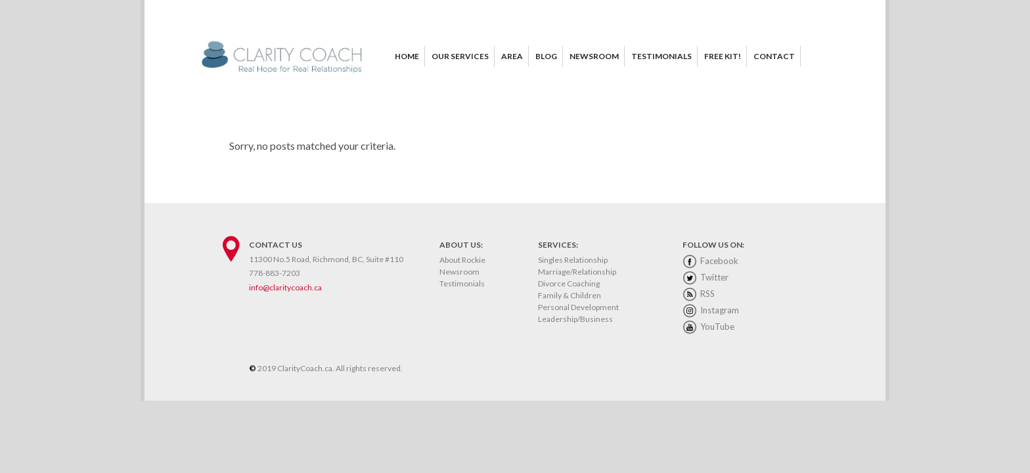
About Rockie (462, 260)
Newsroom (459, 272)
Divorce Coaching (569, 283)
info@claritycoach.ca (285, 287)
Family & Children (569, 295)
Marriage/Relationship (577, 272)
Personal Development (578, 307)
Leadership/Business (575, 319)
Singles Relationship (573, 260)
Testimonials (462, 283)
